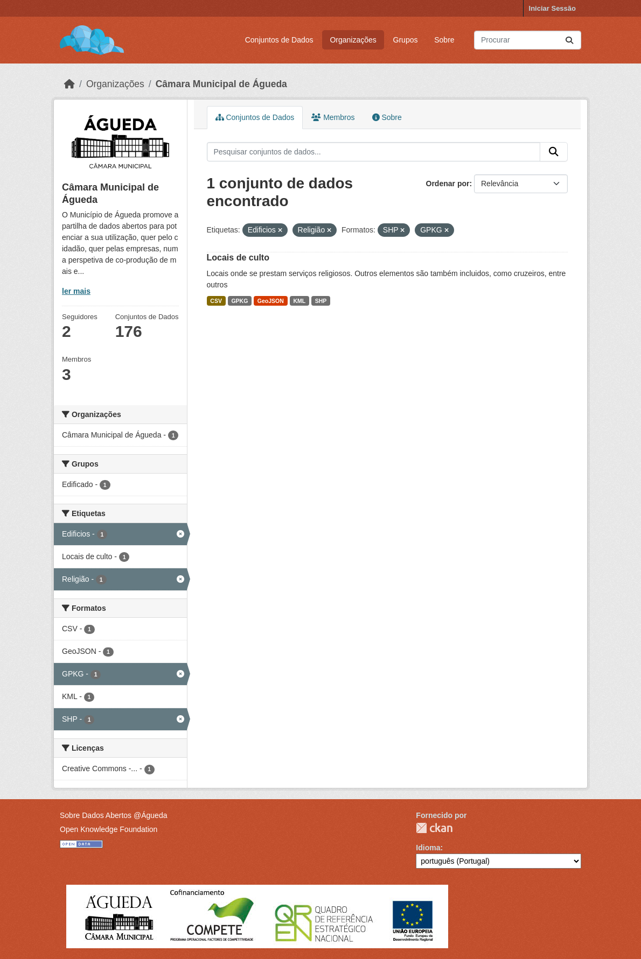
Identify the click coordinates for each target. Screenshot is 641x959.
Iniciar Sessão (552, 8)
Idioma (428, 847)
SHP (321, 301)
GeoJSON (270, 301)
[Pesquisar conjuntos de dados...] (527, 40)
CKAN (434, 828)
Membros (332, 117)
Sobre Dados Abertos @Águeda (113, 815)
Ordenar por (448, 183)
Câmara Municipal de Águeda (221, 84)
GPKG (239, 301)
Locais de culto (238, 257)
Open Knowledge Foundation (108, 829)
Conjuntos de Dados (279, 40)
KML (299, 301)
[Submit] (569, 40)
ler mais (76, 291)
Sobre (444, 40)
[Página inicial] (69, 84)
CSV (216, 301)
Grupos (405, 40)
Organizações (353, 40)
